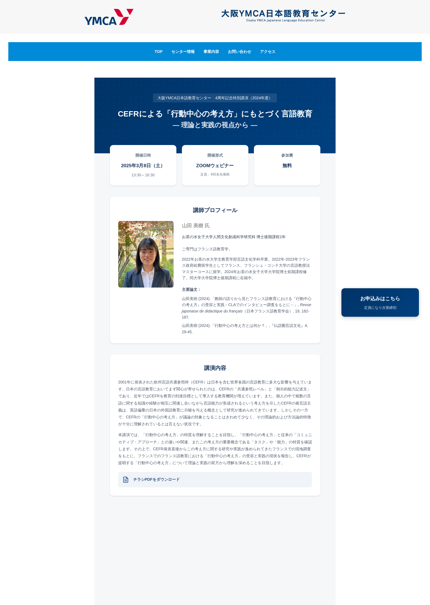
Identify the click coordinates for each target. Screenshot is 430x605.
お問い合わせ (239, 51)
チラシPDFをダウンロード (156, 479)
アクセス (267, 51)
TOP (159, 51)
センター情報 (183, 51)
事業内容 (211, 51)
